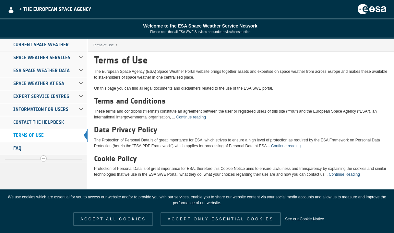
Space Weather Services (41, 58)
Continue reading (191, 117)
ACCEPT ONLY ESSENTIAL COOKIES (220, 219)
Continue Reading (344, 174)
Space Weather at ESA (38, 83)
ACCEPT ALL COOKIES (113, 219)
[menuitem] (43, 45)
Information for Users (40, 109)
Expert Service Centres (41, 96)
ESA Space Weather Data (41, 70)
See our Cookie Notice (304, 219)
